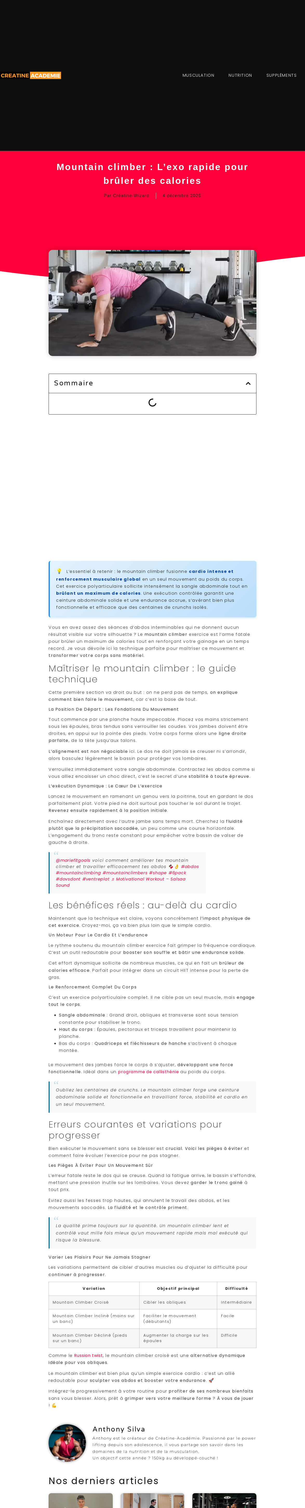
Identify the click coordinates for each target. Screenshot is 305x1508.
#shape (158, 873)
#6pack (177, 873)
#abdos (190, 867)
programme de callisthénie (148, 1072)
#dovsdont (68, 879)
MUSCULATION (199, 75)
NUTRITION (240, 75)
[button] (248, 383)
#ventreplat (96, 879)
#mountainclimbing (78, 873)
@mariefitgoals (73, 860)
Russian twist (88, 1355)
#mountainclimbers (125, 873)
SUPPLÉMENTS (282, 75)
